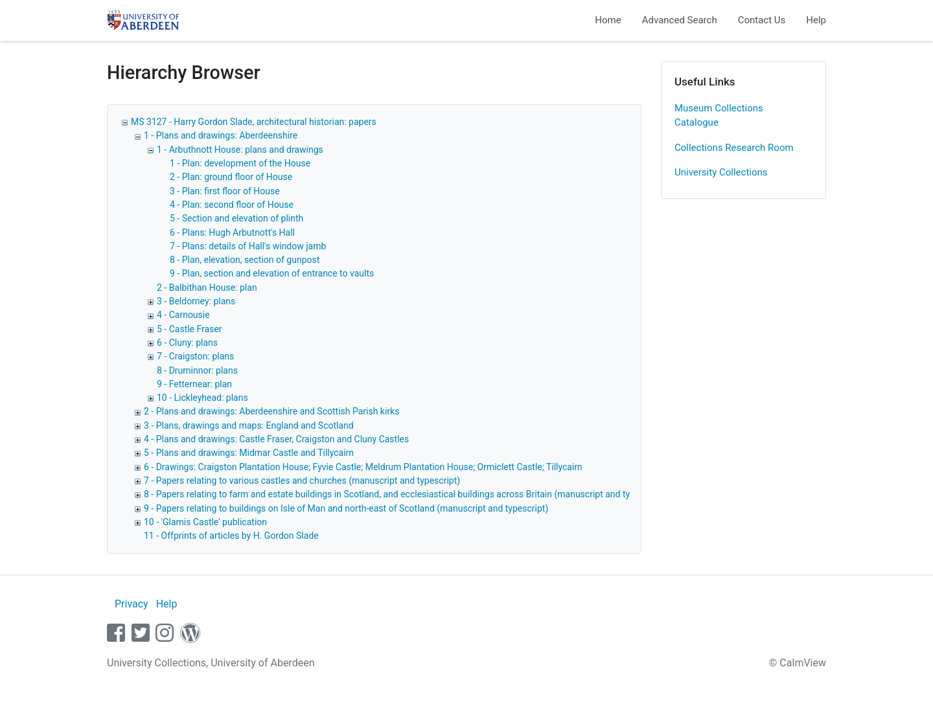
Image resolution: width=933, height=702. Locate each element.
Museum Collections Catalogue (718, 115)
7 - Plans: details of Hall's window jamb (248, 246)
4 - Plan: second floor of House (232, 204)
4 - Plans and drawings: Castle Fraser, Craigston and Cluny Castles (276, 439)
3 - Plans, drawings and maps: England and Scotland (249, 425)
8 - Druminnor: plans (197, 370)
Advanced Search (679, 20)
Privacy (131, 604)
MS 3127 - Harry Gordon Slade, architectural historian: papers (253, 122)
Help (816, 20)
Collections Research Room (734, 147)
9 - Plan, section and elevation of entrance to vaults (272, 273)
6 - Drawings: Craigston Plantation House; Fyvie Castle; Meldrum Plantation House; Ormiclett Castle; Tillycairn (363, 467)
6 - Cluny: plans (187, 342)
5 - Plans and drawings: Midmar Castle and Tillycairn (249, 452)
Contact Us (762, 20)
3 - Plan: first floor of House (225, 191)
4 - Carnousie (183, 315)
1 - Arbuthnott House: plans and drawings (240, 149)
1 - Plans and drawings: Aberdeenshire (220, 135)
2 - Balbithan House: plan (207, 287)
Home (608, 20)
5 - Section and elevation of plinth (236, 218)
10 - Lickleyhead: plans (202, 397)
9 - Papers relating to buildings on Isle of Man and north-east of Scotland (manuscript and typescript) (346, 508)
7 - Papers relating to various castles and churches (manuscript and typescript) (302, 480)
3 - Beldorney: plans (196, 301)
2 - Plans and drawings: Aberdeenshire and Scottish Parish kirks (271, 411)
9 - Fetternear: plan (194, 384)
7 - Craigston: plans (195, 356)
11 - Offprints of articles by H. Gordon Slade (231, 535)
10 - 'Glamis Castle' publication (205, 522)
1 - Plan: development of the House (240, 163)
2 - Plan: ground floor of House (231, 177)
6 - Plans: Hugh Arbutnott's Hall (232, 232)
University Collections (721, 172)
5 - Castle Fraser (189, 329)
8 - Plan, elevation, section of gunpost (244, 260)
